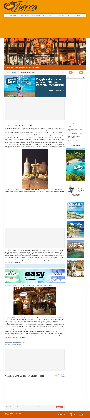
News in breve (76, 15)
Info (64, 414)
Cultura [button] (27, 15)
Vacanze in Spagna (14, 15)
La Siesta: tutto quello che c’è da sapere (75, 130)
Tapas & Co (14, 72)
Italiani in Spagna (61, 15)
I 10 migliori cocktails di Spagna (75, 133)
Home (6, 15)
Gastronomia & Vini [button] (51, 15)
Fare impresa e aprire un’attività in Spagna (75, 141)
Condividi (59, 407)
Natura (43, 15)
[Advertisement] (45, 27)
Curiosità (69, 15)
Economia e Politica (35, 15)
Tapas (69, 126)
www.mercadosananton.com (13, 344)
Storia (21, 15)
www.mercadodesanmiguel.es (13, 339)
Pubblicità (60, 414)
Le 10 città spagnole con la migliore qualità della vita (74, 137)
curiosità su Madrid (39, 266)
